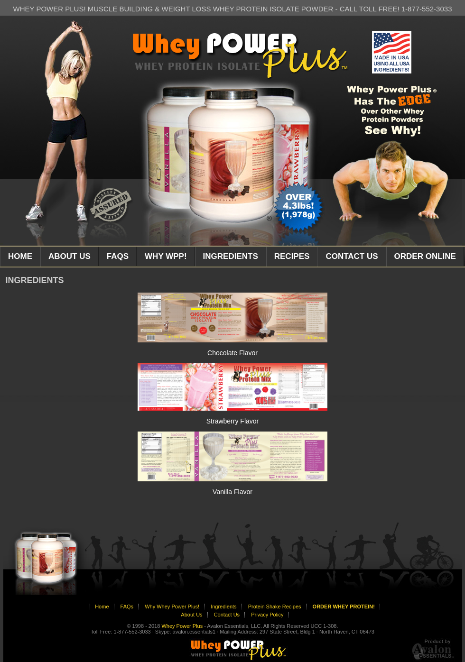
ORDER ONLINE (425, 256)
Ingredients (223, 606)
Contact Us (227, 614)
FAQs (127, 606)
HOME (20, 256)
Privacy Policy (267, 614)
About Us (191, 614)
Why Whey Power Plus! (172, 606)
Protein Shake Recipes (274, 606)
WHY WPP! (165, 256)
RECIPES (292, 256)
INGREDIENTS (230, 256)
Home (102, 606)
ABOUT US (69, 256)
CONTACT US (352, 256)
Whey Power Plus (182, 626)
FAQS (118, 256)
